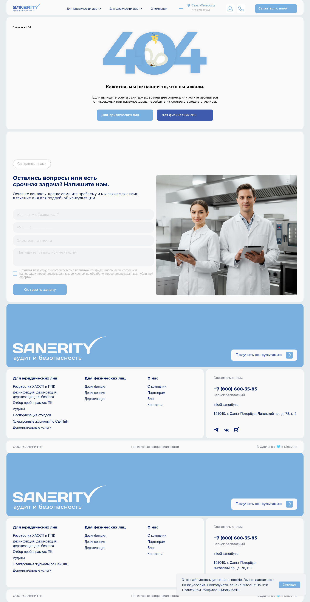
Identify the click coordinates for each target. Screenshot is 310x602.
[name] (83, 214)
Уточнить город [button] (201, 9)
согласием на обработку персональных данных (104, 273)
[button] (276, 8)
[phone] (83, 227)
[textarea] (83, 257)
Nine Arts (290, 446)
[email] (83, 240)
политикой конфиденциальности (98, 270)
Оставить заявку (40, 290)
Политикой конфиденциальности (210, 590)
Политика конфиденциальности (155, 446)
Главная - (19, 27)
